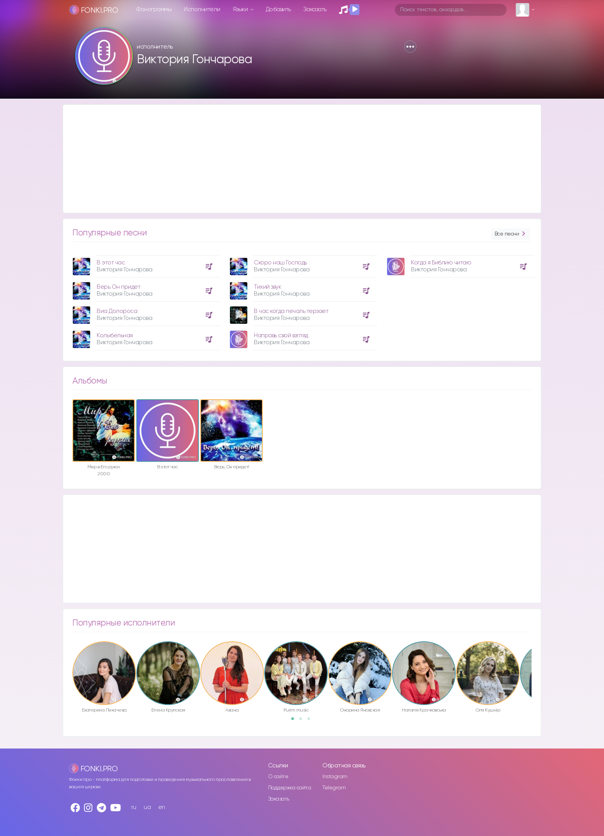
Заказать (315, 9)
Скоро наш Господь (280, 263)
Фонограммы (153, 9)
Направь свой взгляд (281, 335)
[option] (145, 299)
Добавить (278, 9)
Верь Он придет (118, 287)
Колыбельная (115, 335)
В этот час (111, 263)
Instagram (334, 776)
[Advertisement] (294, 159)
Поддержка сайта (289, 788)
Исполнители (202, 9)
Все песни (511, 234)
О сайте (278, 776)
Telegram (334, 788)
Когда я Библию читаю (441, 263)
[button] (410, 46)
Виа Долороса (117, 311)
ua (147, 807)
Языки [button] (241, 9)
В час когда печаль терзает (291, 311)
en (161, 807)
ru (133, 807)
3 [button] (311, 721)
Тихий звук (267, 287)
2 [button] (303, 721)
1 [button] (295, 721)
